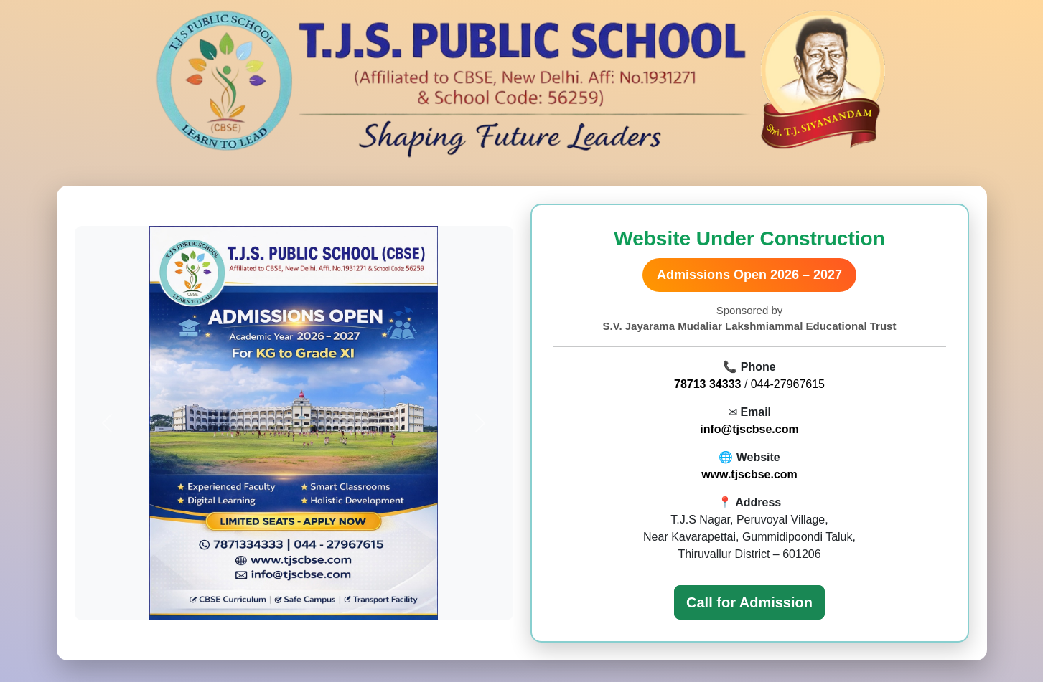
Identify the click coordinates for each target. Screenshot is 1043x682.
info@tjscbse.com (749, 429)
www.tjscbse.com (749, 474)
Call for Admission (749, 602)
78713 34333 (707, 384)
